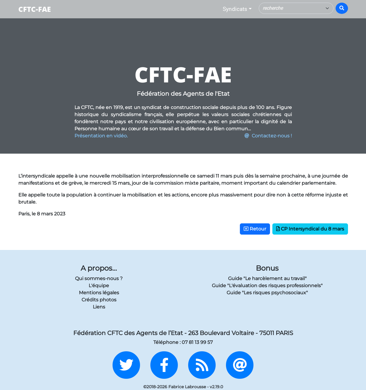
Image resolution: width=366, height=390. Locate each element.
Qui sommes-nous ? (99, 278)
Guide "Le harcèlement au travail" (267, 278)
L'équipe (99, 285)
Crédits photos (99, 300)
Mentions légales (99, 292)
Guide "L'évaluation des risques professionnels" (267, 285)
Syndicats (235, 9)
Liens (99, 307)
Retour (255, 229)
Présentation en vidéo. (101, 136)
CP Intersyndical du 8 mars (310, 229)
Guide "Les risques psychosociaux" (267, 292)
